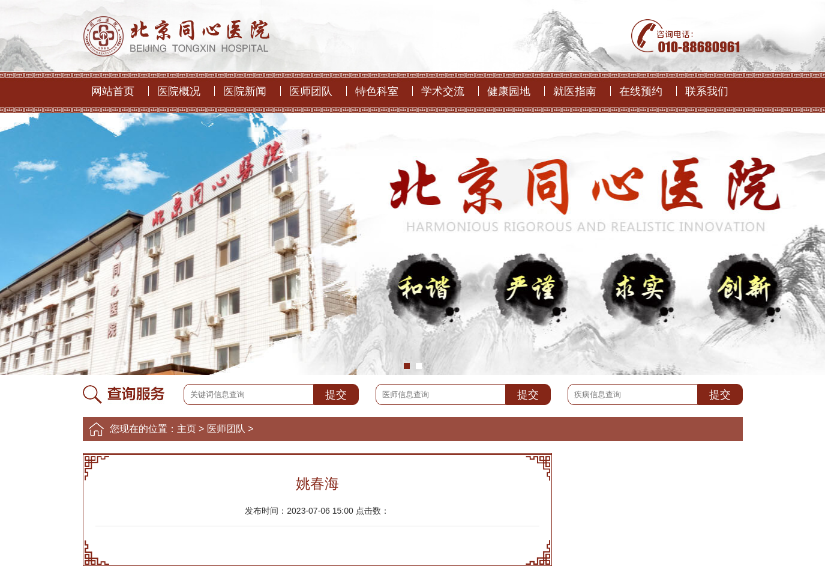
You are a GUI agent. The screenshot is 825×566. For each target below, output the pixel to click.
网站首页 (112, 91)
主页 (186, 429)
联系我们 (706, 91)
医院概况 (178, 91)
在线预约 (640, 91)
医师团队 (310, 91)
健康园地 (508, 91)
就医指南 (574, 91)
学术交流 (442, 91)
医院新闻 (244, 91)
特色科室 (376, 91)
